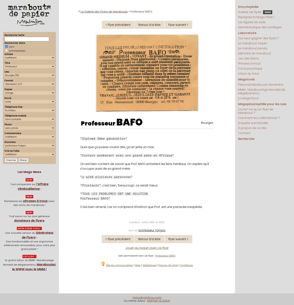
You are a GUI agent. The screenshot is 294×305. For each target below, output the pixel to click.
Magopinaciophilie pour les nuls (262, 104)
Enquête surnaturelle (253, 123)
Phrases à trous (249, 63)
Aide (137, 265)
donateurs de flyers (29, 220)
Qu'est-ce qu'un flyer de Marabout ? (255, 111)
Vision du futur (248, 73)
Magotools (246, 79)
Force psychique (250, 68)
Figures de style (168, 265)
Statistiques (149, 265)
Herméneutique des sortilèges (260, 27)
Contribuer (186, 265)
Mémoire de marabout (254, 53)
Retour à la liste (149, 25)
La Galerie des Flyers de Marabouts (104, 11)
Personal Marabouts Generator (261, 84)
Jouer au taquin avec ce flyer (147, 248)
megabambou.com (147, 297)
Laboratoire (247, 33)
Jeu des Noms (248, 58)
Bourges (207, 123)
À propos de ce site (252, 128)
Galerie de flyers (255, 12)
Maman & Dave (158, 300)
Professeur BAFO (165, 256)
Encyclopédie (248, 7)
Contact (244, 133)
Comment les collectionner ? (259, 118)
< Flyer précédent (118, 25)
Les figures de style (252, 22)
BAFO (129, 122)
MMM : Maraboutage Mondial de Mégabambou (261, 91)
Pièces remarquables (117, 265)
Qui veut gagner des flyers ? (258, 38)
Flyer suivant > (178, 25)
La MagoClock (248, 98)
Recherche (246, 139)
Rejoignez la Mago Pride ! (256, 17)
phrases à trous (35, 201)
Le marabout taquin (252, 43)
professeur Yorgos (152, 230)
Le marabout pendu (252, 48)
